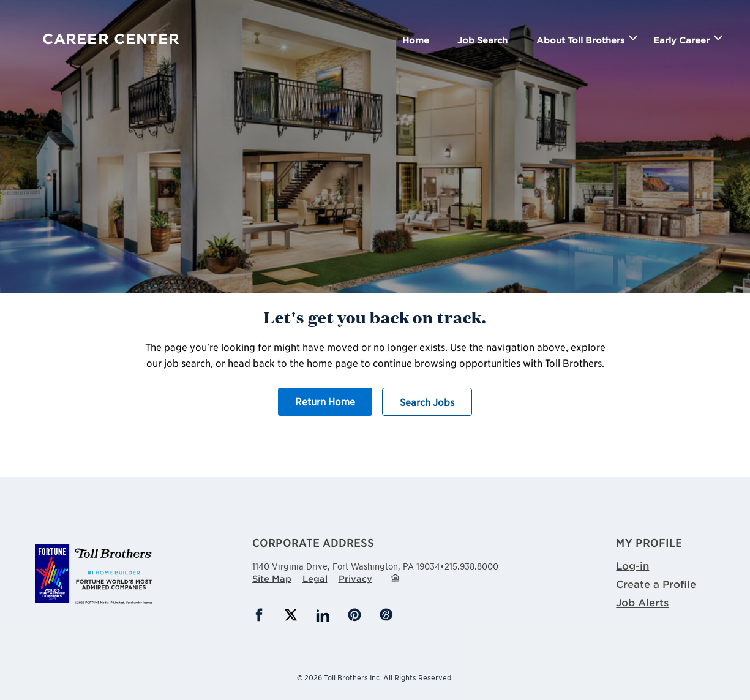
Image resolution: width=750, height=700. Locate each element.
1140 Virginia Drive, (346, 564)
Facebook (259, 615)
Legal (315, 578)
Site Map (271, 578)
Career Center (110, 39)
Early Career (681, 40)
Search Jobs (427, 402)
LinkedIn (322, 615)
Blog (386, 615)
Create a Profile (656, 584)
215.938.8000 (471, 565)
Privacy (355, 578)
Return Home (325, 401)
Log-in (632, 565)
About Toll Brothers (580, 40)
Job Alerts (642, 602)
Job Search (482, 40)
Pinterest (354, 615)
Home (415, 40)
